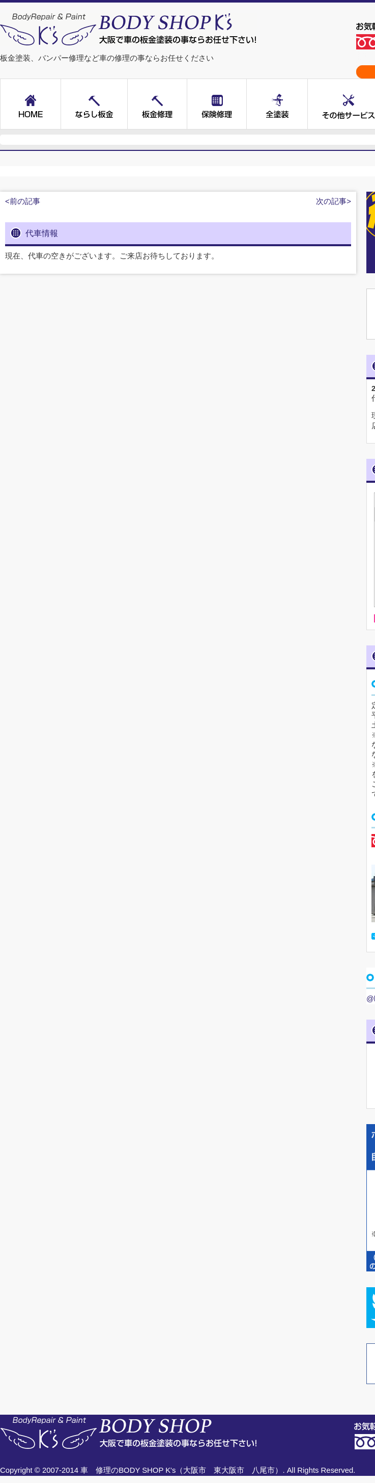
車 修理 (95, 1470)
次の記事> (333, 201)
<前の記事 (22, 201)
